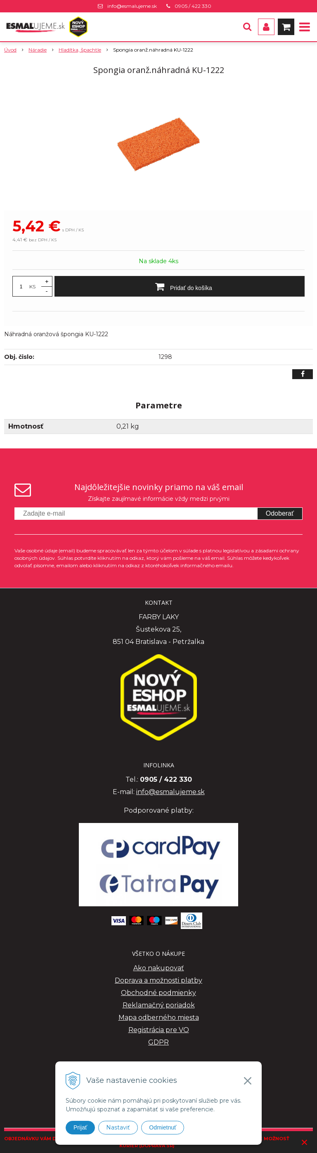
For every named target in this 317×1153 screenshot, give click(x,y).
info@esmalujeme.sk (132, 6)
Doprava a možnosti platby (158, 980)
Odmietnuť (162, 1127)
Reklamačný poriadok (159, 1005)
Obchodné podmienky (158, 993)
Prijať (80, 1127)
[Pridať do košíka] (179, 286)
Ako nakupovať (158, 968)
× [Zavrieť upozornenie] (304, 1142)
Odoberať (280, 513)
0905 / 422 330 (193, 6)
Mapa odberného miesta (158, 1017)
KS (32, 286)
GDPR (158, 1042)
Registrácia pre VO (158, 1030)
